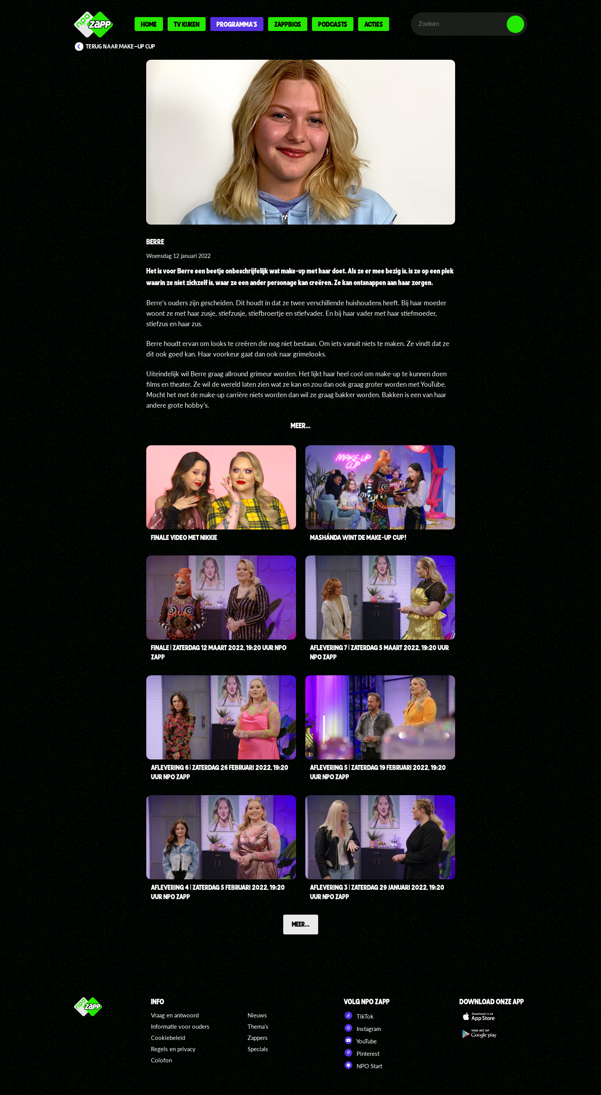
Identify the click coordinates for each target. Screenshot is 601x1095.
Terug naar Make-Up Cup (120, 46)
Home (149, 24)
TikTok (359, 1015)
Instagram (362, 1028)
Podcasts (332, 24)
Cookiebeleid (168, 1037)
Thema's (258, 1026)
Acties (373, 24)
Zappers (258, 1037)
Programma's (236, 24)
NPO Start (363, 1065)
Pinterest (361, 1052)
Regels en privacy (173, 1048)
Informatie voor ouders (180, 1026)
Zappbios (287, 24)
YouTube (360, 1040)
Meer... (301, 924)
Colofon (161, 1060)
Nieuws (257, 1015)
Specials (258, 1048)
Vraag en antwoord (175, 1015)
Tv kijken (186, 24)
